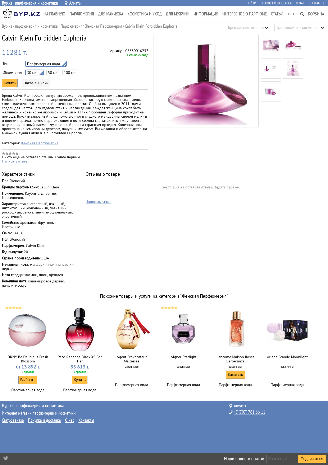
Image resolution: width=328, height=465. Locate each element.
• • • (291, 14)
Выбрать (28, 380)
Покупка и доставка (276, 3)
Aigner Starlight (183, 357)
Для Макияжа (110, 14)
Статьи (277, 14)
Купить (80, 380)
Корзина (316, 14)
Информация (205, 14)
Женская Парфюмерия (39, 143)
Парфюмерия (81, 14)
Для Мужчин (177, 14)
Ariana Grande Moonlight (287, 357)
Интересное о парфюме (244, 14)
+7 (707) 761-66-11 (249, 412)
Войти (251, 3)
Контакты (316, 3)
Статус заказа (13, 420)
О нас (300, 3)
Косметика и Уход (144, 14)
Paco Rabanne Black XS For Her (80, 359)
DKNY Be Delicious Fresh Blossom (28, 359)
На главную (54, 14)
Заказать (235, 374)
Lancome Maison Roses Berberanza (235, 359)
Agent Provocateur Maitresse (132, 359)
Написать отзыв (15, 161)
